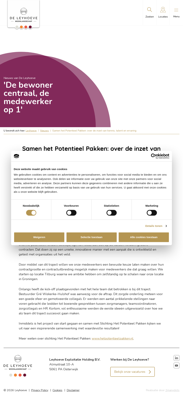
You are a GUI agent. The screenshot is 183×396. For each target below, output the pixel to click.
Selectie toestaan (92, 237)
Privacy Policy (39, 390)
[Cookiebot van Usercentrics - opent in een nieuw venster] (153, 156)
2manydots (172, 390)
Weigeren (39, 237)
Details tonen (153, 225)
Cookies (57, 390)
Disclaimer (73, 390)
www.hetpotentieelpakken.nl (112, 338)
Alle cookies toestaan (143, 237)
